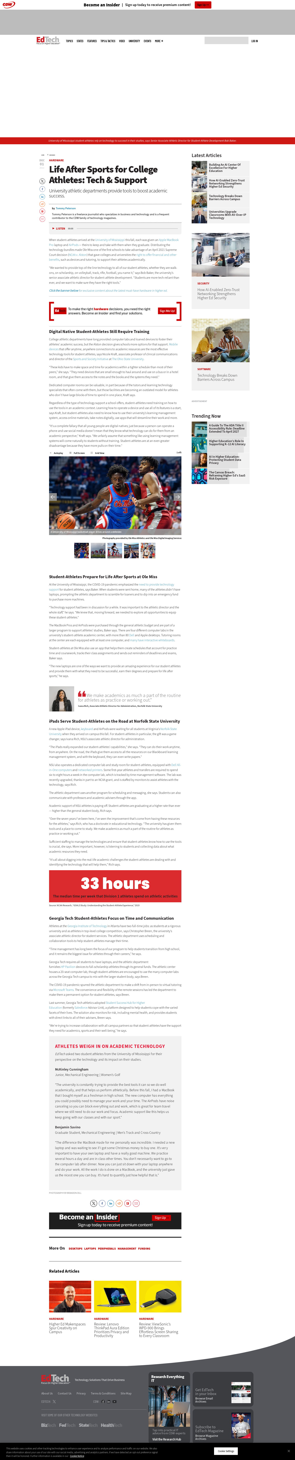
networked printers (90, 770)
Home (42, 155)
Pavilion (70, 967)
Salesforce (81, 1008)
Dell (131, 635)
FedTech (67, 1425)
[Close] (289, 1451)
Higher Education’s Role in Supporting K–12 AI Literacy (227, 491)
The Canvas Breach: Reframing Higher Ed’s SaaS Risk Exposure (227, 524)
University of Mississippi (110, 240)
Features (92, 41)
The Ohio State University (128, 359)
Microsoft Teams (63, 990)
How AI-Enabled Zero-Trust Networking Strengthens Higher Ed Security (227, 183)
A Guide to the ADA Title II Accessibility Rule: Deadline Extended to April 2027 (227, 477)
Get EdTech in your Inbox (205, 1392)
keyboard (87, 729)
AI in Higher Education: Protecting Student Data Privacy (225, 508)
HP (63, 967)
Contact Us (64, 1394)
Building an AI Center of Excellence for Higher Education (225, 167)
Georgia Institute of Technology (87, 926)
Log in (254, 41)
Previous (53, 497)
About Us (47, 1394)
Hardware (52, 155)
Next (177, 497)
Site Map (126, 1394)
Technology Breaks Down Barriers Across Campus (225, 198)
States (80, 41)
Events (147, 41)
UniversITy (134, 41)
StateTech (88, 1425)
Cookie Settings (226, 1451)
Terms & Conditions (103, 1394)
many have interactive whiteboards (152, 640)
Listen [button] (60, 228)
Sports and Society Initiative (90, 359)
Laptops (90, 1249)
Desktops (75, 1249)
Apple (162, 240)
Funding (144, 1249)
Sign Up (201, 5)
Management (127, 1249)
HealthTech (111, 1425)
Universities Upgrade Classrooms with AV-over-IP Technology (227, 214)
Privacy (81, 1394)
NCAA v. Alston (78, 255)
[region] (147, 1451)
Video (122, 41)
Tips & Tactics (107, 41)
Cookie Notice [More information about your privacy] (77, 1456)
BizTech (48, 1425)
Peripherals (107, 1249)
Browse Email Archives (204, 1400)
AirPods (73, 245)
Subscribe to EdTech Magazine (209, 1429)
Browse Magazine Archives (206, 1437)
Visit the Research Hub (166, 1439)
